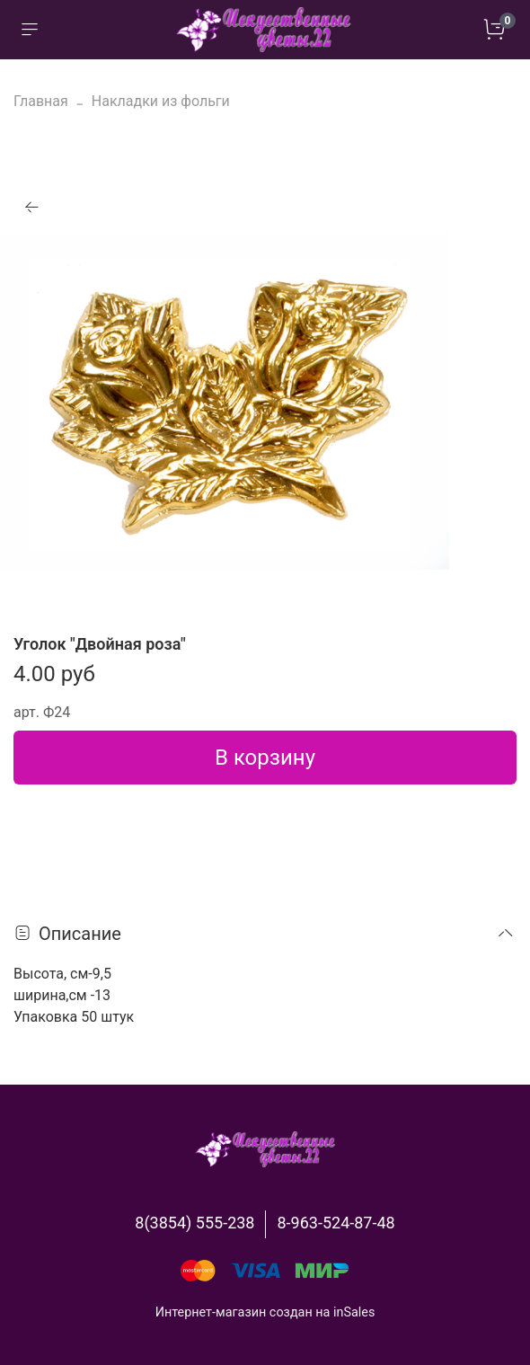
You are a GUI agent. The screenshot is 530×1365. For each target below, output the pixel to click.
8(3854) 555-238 (194, 1222)
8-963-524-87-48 (335, 1222)
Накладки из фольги (161, 101)
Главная (40, 101)
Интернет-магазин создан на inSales (265, 1312)
